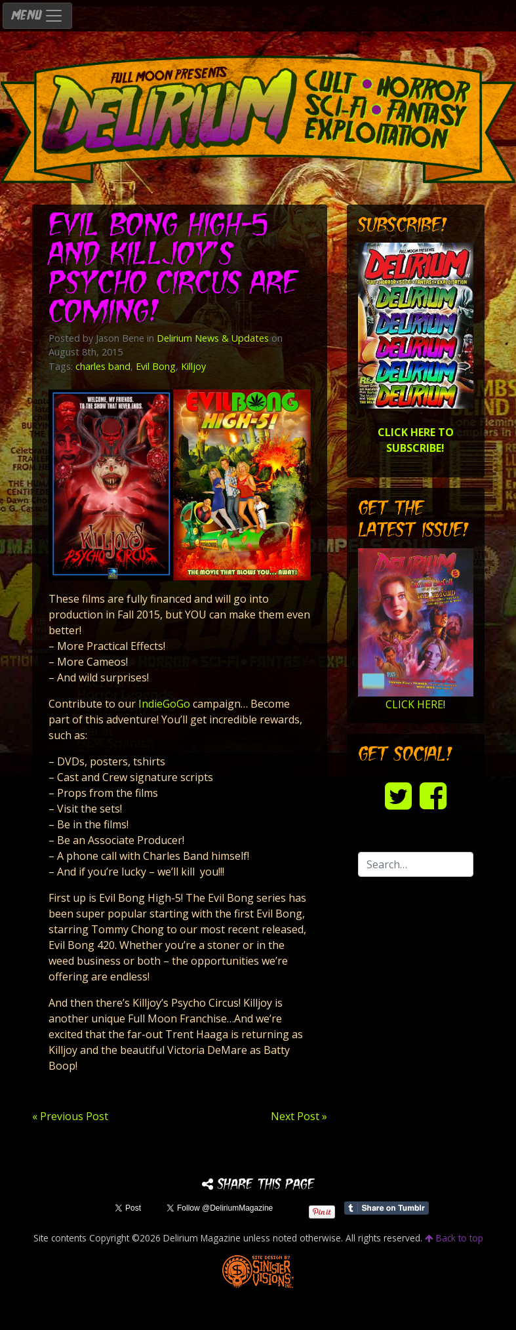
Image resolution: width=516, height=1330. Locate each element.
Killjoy (193, 366)
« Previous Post (70, 1116)
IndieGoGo (164, 703)
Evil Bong (156, 366)
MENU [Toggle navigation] (37, 16)
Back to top (454, 1238)
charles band (102, 366)
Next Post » (299, 1116)
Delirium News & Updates (213, 338)
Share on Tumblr (386, 1208)
